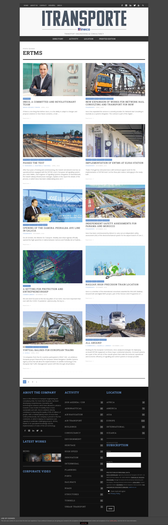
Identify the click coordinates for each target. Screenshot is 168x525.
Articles (26, 159)
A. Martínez (37, 165)
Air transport (73, 418)
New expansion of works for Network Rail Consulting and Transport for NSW (115, 103)
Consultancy (73, 431)
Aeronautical (73, 406)
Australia (90, 98)
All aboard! (94, 341)
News (96, 98)
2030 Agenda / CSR (75, 400)
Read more (27, 118)
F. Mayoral (47, 165)
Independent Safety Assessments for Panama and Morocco (111, 224)
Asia (109, 412)
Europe (41, 159)
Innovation (44, 346)
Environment (73, 437)
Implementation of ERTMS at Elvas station (114, 162)
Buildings (70, 424)
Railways (109, 98)
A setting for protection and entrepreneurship (43, 289)
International (91, 220)
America (111, 406)
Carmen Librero (28, 294)
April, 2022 (45, 107)
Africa (110, 400)
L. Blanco (99, 344)
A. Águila (26, 352)
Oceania (102, 98)
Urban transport (75, 504)
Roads (68, 486)
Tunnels (70, 498)
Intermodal (72, 461)
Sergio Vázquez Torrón (31, 107)
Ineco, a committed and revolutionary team (49, 103)
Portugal (100, 159)
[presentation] (122, 498)
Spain (45, 224)
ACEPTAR (84, 523)
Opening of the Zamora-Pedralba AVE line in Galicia (51, 229)
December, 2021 (101, 165)
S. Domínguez (90, 344)
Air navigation (74, 412)
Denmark (34, 159)
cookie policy (113, 521)
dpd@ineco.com (132, 485)
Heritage (70, 443)
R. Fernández (28, 165)
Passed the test (33, 162)
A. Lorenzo (107, 344)
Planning (70, 467)
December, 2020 (38, 233)
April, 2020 (35, 352)
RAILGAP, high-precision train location (112, 283)
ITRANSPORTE (90, 107)
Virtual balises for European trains (48, 349)
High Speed (33, 224)
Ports (68, 473)
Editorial (26, 98)
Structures (72, 492)
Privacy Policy (115, 491)
